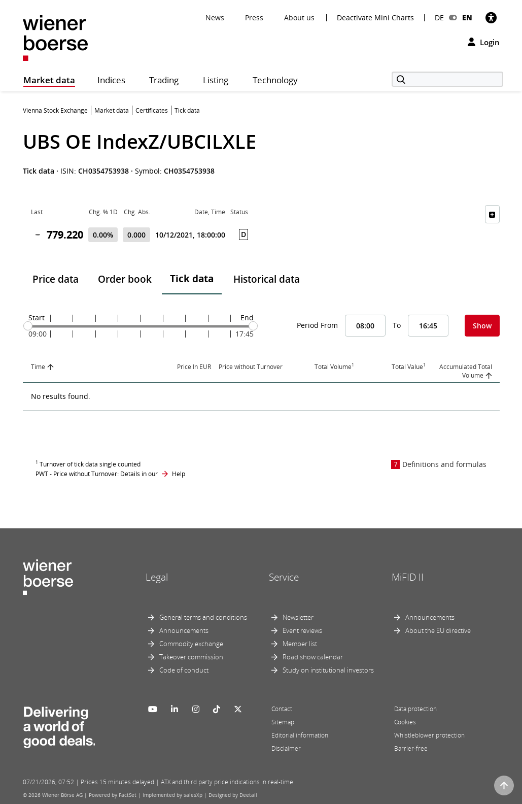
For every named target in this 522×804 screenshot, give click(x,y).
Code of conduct (183, 670)
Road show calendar (313, 656)
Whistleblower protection (429, 735)
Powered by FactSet (112, 794)
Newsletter (298, 617)
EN (467, 17)
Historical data (266, 279)
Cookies (405, 722)
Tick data (192, 278)
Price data (55, 279)
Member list (300, 643)
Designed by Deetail (232, 794)
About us (299, 17)
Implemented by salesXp (172, 794)
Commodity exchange (191, 643)
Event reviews (302, 630)
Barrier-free (411, 748)
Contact (281, 709)
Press (254, 17)
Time (38, 366)
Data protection (415, 709)
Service (284, 577)
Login (484, 42)
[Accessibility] (491, 17)
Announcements (183, 630)
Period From (317, 325)
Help (178, 474)
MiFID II (408, 577)
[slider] (27, 325)
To (397, 325)
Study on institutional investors (328, 670)
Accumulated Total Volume (465, 371)
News (214, 17)
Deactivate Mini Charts (375, 17)
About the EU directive (438, 630)
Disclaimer (286, 748)
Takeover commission (191, 656)
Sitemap (282, 722)
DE (439, 17)
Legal (157, 577)
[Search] (447, 79)
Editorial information (299, 735)
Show (482, 325)
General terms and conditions (203, 617)
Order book (125, 279)
